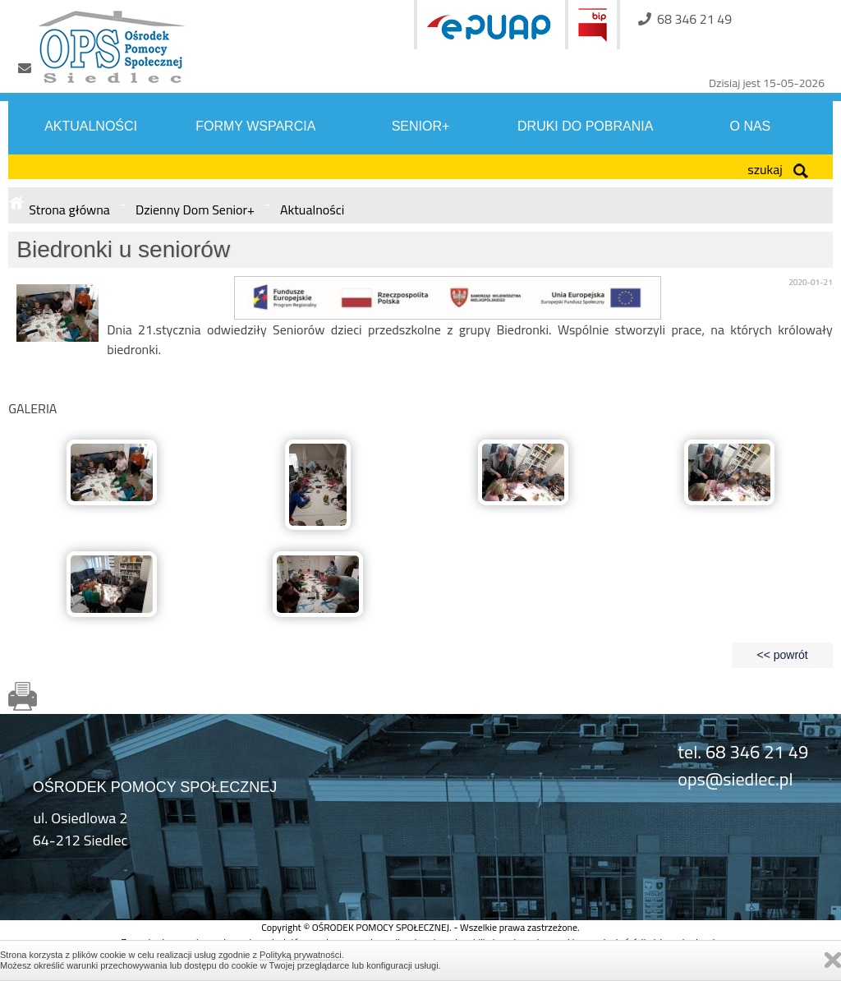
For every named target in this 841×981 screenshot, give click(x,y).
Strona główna (69, 209)
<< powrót (781, 654)
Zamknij (833, 960)
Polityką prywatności (301, 955)
